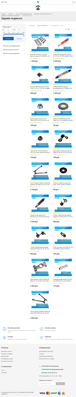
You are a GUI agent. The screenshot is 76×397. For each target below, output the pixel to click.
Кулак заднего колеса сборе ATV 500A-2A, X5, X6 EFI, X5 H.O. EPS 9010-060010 (39, 280)
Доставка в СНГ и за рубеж (46, 359)
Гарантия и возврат (6, 354)
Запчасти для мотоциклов (11, 49)
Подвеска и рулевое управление (10, 15)
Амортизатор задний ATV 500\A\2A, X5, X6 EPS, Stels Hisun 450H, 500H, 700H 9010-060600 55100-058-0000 (39, 215)
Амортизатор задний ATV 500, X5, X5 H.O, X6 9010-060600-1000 (63, 55)
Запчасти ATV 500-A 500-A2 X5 (42, 14)
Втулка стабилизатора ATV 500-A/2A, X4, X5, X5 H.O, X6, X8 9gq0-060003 (40, 87)
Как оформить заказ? (7, 359)
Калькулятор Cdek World (46, 356)
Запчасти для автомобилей (11, 53)
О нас (2, 370)
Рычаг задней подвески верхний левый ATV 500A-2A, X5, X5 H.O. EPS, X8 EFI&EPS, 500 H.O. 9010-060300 (40, 312)
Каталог (11, 14)
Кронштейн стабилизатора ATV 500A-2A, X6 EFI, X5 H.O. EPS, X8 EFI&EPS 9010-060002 (62, 151)
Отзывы (41, 354)
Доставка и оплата (6, 351)
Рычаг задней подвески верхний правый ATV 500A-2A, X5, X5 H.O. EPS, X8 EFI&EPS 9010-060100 (40, 183)
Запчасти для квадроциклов (24, 14)
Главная (3, 14)
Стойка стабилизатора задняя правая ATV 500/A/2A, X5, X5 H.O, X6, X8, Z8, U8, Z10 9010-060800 (63, 215)
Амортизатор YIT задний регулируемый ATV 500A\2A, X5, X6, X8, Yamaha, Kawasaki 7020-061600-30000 (62, 87)
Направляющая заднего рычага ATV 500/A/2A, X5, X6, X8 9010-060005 (62, 280)
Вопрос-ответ (5, 356)
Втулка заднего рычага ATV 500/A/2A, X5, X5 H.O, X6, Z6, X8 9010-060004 (39, 119)
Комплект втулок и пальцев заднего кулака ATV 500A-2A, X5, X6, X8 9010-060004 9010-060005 (40, 55)
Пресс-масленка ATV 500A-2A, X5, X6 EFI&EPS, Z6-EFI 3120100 (63, 248)
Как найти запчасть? (7, 361)
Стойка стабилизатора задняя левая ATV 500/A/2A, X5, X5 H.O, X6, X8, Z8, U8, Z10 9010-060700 (39, 248)
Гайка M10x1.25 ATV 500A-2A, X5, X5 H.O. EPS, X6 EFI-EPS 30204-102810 (40, 151)
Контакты (4, 372)
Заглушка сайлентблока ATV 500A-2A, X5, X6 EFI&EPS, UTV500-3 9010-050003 (63, 119)
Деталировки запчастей (46, 351)
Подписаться (60, 383)
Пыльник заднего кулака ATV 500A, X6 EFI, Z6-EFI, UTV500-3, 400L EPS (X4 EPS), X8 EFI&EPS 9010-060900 (62, 183)
